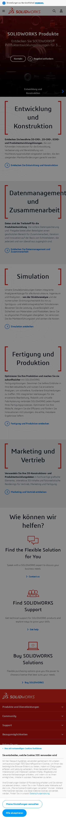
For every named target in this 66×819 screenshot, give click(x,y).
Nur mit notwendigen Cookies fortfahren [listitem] (23, 748)
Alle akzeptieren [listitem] (14, 813)
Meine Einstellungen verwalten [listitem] (22, 804)
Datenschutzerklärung (40, 794)
